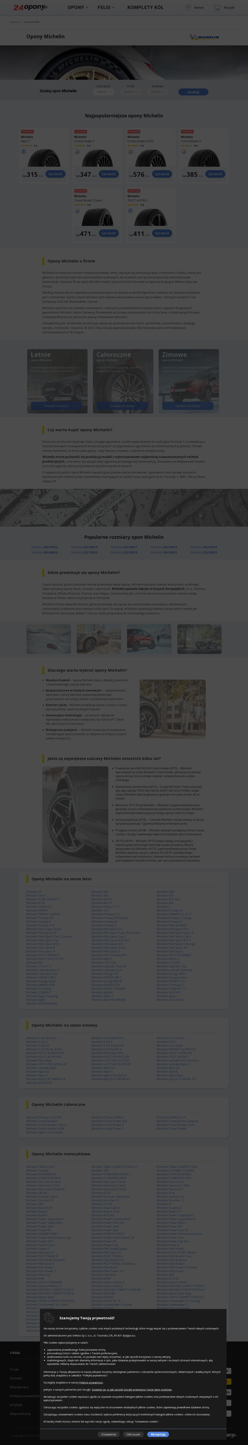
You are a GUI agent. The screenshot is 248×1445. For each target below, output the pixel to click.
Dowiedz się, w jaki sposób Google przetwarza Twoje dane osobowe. (132, 1389)
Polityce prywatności (91, 1382)
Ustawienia (108, 1434)
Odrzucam (133, 1434)
